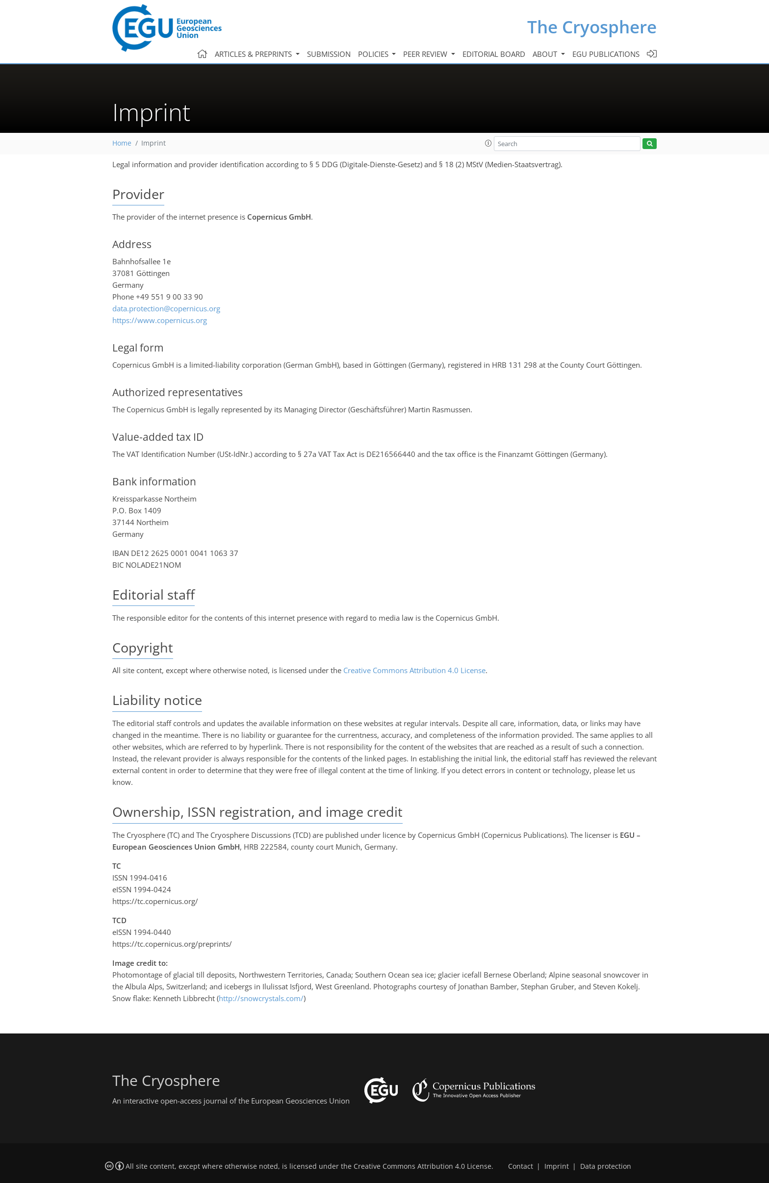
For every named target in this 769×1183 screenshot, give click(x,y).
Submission (329, 54)
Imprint (556, 1166)
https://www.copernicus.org (159, 320)
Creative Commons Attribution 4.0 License (414, 670)
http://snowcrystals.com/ (261, 998)
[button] (488, 143)
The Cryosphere (592, 26)
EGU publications (606, 54)
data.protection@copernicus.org (166, 308)
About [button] (546, 54)
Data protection (605, 1166)
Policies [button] (374, 54)
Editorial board (493, 54)
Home (121, 143)
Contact (520, 1166)
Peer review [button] (426, 54)
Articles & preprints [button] (254, 54)
